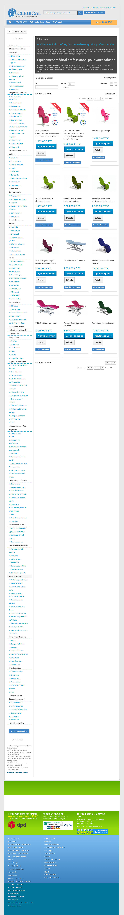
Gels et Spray (15, 140)
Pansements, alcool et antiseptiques (17, 509)
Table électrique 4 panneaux (45, 323)
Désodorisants (16, 419)
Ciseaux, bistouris (17, 164)
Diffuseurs (14, 306)
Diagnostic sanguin (17, 130)
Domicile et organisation (18, 545)
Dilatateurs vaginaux (18, 470)
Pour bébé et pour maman (16, 221)
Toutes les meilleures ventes (17, 772)
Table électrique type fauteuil (103, 323)
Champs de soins (17, 375)
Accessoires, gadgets (18, 573)
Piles (12, 692)
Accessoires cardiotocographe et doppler (16, 76)
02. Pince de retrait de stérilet (17, 750)
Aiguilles (14, 341)
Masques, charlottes (18, 416)
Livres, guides (15, 316)
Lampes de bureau (17, 651)
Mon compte (111, 7)
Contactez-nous (49, 853)
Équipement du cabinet (17, 637)
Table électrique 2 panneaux (74, 261)
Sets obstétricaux (17, 491)
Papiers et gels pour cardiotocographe (17, 67)
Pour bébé (14, 227)
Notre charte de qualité (52, 844)
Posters (13, 209)
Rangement (15, 657)
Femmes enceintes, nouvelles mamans (16, 263)
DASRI (13, 422)
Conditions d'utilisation (52, 859)
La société (47, 841)
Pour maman (15, 230)
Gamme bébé (15, 309)
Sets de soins (15, 484)
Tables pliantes (16, 559)
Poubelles (14, 521)
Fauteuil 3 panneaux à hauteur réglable (103, 262)
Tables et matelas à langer (16, 608)
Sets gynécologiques (18, 487)
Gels (12, 437)
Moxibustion (15, 348)
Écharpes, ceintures (17, 244)
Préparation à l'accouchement (15, 190)
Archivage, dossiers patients (16, 686)
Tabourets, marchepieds (19, 623)
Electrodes (14, 453)
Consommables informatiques (15, 714)
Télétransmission (17, 706)
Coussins (14, 203)
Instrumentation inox (17, 525)
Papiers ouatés (16, 372)
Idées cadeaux (16, 251)
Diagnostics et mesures (18, 93)
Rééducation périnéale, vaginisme (18, 428)
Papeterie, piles (15, 668)
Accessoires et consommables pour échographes (16, 86)
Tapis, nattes (15, 216)
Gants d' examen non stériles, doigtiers (17, 380)
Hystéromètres (16, 185)
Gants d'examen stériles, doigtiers (18, 387)
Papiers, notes (16, 678)
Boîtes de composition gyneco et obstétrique (17, 530)
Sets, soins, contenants (18, 480)
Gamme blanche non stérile (17, 499)
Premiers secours (17, 569)
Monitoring (15, 285)
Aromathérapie (16, 275)
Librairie (12, 258)
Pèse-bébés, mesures (18, 110)
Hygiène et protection (17, 362)
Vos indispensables (39, 22)
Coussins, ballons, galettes (16, 239)
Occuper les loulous (17, 644)
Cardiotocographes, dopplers (17, 135)
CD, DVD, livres (16, 213)
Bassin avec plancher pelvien (17, 458)
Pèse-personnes (16, 113)
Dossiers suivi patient (18, 566)
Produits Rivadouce (16, 326)
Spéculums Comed (17, 535)
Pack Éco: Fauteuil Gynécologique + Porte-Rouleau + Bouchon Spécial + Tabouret (47, 133)
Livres (13, 351)
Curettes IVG (15, 182)
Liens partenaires (50, 874)
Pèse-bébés (15, 562)
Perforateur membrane (19, 178)
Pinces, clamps (16, 161)
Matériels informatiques (19, 709)
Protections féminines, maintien (17, 410)
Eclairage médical (17, 627)
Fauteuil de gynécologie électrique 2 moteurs (73, 200)
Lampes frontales (17, 143)
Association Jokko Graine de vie (54, 847)
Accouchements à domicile (16, 550)
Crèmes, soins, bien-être (18, 330)
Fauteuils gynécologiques (19, 580)
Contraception (16, 288)
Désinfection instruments (19, 395)
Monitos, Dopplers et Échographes (17, 50)
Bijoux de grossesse (18, 254)
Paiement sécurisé (50, 862)
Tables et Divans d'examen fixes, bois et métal (17, 586)
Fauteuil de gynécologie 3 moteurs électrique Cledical (45, 262)
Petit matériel (15, 682)
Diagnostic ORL (16, 120)
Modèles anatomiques (18, 199)
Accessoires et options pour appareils (18, 448)
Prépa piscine (15, 196)
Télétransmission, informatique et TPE (17, 697)
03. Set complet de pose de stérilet (19, 752)
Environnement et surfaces (16, 400)
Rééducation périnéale (18, 278)
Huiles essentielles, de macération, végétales (17, 321)
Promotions (20, 22)
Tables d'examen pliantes (16, 601)
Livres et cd (15, 234)
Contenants (15, 504)
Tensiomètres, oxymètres (15, 97)
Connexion (94, 7)
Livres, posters (16, 433)
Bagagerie (14, 555)
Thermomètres (16, 103)
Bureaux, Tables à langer (19, 654)
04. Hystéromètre (13, 754)
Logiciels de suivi (16, 703)
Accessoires (15, 344)
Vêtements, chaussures (19, 405)
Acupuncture (15, 281)
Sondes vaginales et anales (17, 475)
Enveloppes (15, 675)
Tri (36, 84)
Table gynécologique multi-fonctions (74, 324)
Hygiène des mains (17, 392)
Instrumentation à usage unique (18, 152)
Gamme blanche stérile (19, 494)
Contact (57, 22)
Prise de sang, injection (19, 518)
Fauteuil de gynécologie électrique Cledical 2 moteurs (103, 200)
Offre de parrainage (50, 865)
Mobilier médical (15, 576)
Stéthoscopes (15, 106)
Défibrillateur (15, 664)
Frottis (13, 168)
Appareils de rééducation (14, 441)
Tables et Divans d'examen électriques (16, 594)
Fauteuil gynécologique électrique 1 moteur (44, 200)
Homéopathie (15, 299)
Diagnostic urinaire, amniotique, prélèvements (18, 125)
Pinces (13, 538)
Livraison (47, 856)
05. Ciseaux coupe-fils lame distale (19, 756)
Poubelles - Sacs (16, 661)
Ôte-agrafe (15, 175)
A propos (47, 868)
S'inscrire (102, 7)
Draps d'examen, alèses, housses (18, 366)
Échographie (15, 147)
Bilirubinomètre (16, 116)
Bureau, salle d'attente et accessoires (18, 631)
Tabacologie (14, 334)
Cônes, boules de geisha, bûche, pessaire (18, 465)
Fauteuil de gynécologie (101, 131)
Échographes (15, 56)
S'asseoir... (14, 647)
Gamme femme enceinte (19, 313)
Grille (111, 84)
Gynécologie (15, 171)
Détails (39, 71)
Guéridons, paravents (18, 613)
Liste (115, 84)
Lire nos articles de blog (94, 12)
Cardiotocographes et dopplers (17, 61)
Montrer (64, 84)
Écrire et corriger (17, 671)
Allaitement (15, 247)
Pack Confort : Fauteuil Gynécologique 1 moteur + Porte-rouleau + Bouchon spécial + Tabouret (74, 135)
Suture (13, 514)
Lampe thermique (17, 358)
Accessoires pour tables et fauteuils (18, 618)
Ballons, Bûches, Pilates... (19, 206)
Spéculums (14, 158)
